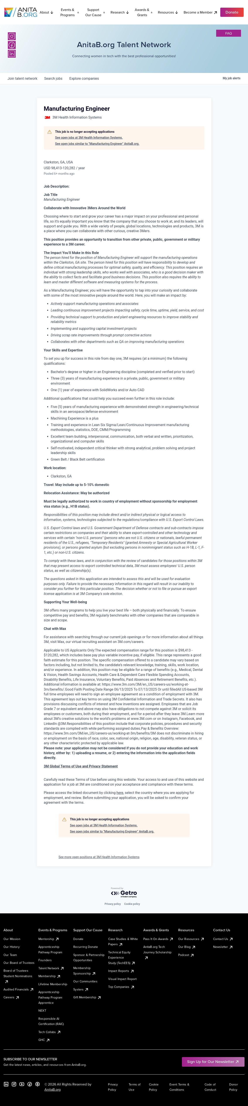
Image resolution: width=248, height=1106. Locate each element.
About (47, 12)
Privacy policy (112, 904)
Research (120, 12)
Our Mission (11, 939)
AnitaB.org (52, 1089)
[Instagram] (12, 36)
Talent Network (51, 968)
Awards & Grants (144, 12)
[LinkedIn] (12, 54)
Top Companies (121, 987)
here (119, 793)
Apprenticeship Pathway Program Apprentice (50, 997)
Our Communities (85, 981)
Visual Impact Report (122, 979)
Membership (49, 976)
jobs (53, 78)
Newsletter (223, 947)
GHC (44, 1040)
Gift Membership (87, 997)
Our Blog (187, 947)
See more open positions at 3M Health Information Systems (99, 857)
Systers (81, 989)
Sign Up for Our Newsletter (213, 1061)
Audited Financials (18, 989)
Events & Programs (69, 12)
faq (228, 33)
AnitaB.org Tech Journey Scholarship (157, 952)
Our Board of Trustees (18, 963)
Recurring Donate (85, 947)
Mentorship (48, 939)
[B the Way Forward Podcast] (37, 1084)
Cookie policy (132, 904)
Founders (45, 960)
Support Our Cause (95, 12)
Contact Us (223, 939)
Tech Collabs (49, 1032)
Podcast (186, 955)
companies (84, 78)
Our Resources (191, 939)
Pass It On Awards (158, 939)
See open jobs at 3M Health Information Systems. (89, 137)
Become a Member (201, 12)
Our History (11, 947)
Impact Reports (121, 971)
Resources (168, 12)
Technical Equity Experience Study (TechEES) (121, 957)
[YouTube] (21, 1084)
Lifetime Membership (52, 984)
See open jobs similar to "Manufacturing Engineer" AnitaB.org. (97, 143)
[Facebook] (12, 45)
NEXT (42, 1010)
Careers (11, 997)
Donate (78, 939)
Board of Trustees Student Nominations (17, 975)
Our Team (10, 955)
